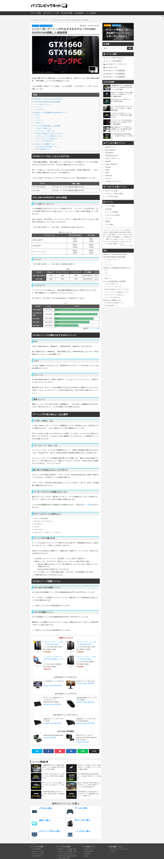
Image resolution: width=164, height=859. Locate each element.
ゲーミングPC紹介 (46, 26)
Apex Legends (110, 150)
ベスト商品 (109, 224)
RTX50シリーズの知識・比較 (67, 849)
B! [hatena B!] (71, 751)
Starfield (108, 161)
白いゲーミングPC (38, 853)
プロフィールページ (124, 245)
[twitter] (37, 751)
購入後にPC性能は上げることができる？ (50, 133)
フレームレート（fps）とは (45, 131)
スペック (39, 107)
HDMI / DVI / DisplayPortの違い (67, 856)
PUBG (107, 170)
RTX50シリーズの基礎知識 (115, 70)
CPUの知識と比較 (63, 858)
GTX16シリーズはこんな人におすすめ (48, 99)
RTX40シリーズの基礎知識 (115, 74)
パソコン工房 (94, 328)
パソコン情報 (110, 206)
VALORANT (109, 153)
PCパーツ (35, 26)
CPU (37, 115)
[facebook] (48, 751)
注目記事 (108, 209)
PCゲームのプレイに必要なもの (47, 138)
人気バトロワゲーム (112, 158)
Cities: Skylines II (111, 164)
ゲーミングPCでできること (115, 58)
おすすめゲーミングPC (51, 13)
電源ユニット (40, 123)
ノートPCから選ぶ (111, 196)
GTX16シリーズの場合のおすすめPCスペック (50, 112)
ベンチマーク (40, 109)
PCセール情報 (36, 13)
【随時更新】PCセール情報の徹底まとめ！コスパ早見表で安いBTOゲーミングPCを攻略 (53, 767)
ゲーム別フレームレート (44, 104)
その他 (86, 856)
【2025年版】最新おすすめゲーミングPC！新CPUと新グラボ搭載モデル (53, 794)
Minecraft (108, 175)
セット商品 (88, 505)
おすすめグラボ (111, 67)
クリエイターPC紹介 (112, 215)
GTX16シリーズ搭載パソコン (44, 144)
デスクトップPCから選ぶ (114, 193)
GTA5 (107, 173)
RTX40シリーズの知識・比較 (67, 851)
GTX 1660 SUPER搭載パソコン (47, 146)
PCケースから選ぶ (111, 191)
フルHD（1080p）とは (43, 128)
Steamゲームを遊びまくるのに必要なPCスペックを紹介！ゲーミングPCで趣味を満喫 (89, 767)
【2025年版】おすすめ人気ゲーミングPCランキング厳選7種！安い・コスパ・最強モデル (89, 794)
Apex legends (88, 851)
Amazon (46, 685)
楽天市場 (58, 685)
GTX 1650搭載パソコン (44, 149)
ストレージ (40, 120)
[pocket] (60, 751)
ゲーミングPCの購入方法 (44, 141)
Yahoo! (51, 685)
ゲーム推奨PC (91, 13)
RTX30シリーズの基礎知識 (115, 77)
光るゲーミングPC (38, 851)
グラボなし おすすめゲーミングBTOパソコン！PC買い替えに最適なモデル (53, 776)
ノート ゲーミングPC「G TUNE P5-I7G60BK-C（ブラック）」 (54, 659)
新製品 (107, 221)
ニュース (108, 218)
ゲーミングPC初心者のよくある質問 (47, 126)
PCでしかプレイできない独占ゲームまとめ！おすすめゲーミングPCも (53, 785)
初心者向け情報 (66, 13)
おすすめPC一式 (37, 856)
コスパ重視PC (36, 849)
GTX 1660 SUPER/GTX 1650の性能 (47, 102)
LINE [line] (83, 751)
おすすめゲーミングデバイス (116, 64)
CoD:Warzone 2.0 (111, 156)
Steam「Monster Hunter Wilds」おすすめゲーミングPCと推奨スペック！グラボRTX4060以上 (88, 785)
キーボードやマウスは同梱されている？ (49, 136)
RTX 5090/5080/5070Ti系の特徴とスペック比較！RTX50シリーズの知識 (89, 776)
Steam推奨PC (79, 13)
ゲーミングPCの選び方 (114, 61)
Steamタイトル (110, 147)
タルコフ (108, 178)
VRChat (108, 167)
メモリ (38, 117)
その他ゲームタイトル (113, 181)
